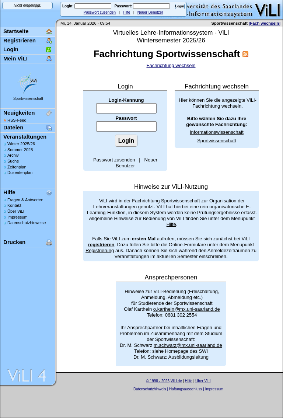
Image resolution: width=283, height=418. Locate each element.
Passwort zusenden (100, 12)
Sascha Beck (186, 394)
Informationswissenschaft (217, 132)
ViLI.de (176, 381)
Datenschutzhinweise (26, 222)
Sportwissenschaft (28, 99)
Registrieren (19, 40)
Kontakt (14, 205)
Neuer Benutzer (150, 12)
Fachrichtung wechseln (171, 65)
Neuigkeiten (19, 112)
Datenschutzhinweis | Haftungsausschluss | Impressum (178, 389)
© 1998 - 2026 (158, 381)
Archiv (13, 155)
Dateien (13, 127)
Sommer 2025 (20, 149)
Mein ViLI (15, 58)
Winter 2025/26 (21, 144)
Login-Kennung (126, 100)
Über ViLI (15, 211)
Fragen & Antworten (25, 200)
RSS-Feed (17, 120)
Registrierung (99, 250)
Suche (13, 161)
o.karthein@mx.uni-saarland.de (186, 309)
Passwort (126, 118)
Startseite (16, 31)
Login (10, 49)
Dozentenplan (19, 172)
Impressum (17, 217)
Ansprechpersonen (171, 277)
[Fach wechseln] (264, 23)
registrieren (101, 244)
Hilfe (126, 12)
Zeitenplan (17, 167)
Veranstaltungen (24, 136)
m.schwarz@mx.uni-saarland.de (188, 345)
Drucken (14, 242)
